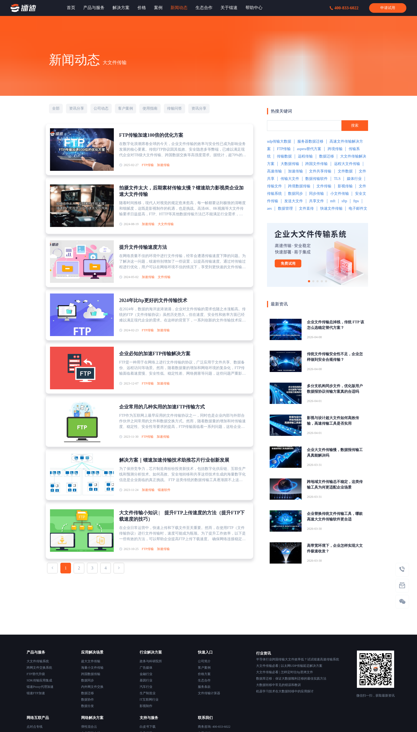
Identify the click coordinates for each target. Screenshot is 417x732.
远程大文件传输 (347, 164)
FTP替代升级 (36, 674)
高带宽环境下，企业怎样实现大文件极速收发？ (335, 548)
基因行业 (146, 680)
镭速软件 (164, 490)
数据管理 (285, 208)
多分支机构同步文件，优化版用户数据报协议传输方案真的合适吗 (335, 389)
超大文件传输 (90, 661)
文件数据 (345, 171)
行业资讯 (263, 653)
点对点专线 (35, 727)
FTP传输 (148, 165)
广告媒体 (146, 667)
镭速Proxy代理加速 (40, 687)
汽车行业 (146, 687)
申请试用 (387, 8)
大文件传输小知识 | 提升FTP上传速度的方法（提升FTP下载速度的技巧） (182, 516)
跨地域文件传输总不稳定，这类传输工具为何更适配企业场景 (335, 484)
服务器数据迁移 (310, 141)
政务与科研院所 (151, 661)
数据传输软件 (316, 179)
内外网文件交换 (92, 687)
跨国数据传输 (90, 674)
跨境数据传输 (299, 186)
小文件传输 (339, 194)
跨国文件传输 (316, 164)
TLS (337, 179)
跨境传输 (335, 149)
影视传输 (345, 186)
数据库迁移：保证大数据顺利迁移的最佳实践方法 (291, 678)
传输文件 (274, 186)
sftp (344, 201)
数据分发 (87, 706)
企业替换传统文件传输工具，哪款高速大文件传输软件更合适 (335, 516)
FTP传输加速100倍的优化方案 (151, 135)
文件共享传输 (320, 171)
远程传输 (305, 156)
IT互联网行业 (149, 699)
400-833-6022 (344, 8)
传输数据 (284, 156)
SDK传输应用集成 (39, 680)
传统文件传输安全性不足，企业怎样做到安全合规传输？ (335, 357)
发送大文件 (293, 201)
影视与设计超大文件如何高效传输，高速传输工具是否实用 (333, 420)
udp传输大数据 (279, 141)
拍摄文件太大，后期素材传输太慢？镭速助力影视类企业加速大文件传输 (181, 191)
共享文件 (316, 201)
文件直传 (306, 208)
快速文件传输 (331, 208)
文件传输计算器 (209, 693)
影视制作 (146, 706)
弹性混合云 (89, 727)
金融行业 (146, 674)
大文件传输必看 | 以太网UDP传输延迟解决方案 (289, 666)
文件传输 (164, 277)
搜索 (354, 125)
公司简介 (204, 661)
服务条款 (204, 687)
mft (332, 201)
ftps (356, 201)
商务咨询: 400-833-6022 (214, 727)
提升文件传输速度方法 (143, 247)
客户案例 (204, 667)
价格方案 (204, 674)
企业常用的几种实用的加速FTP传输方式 (162, 407)
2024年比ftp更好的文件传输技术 (153, 300)
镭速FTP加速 (36, 693)
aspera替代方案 (309, 149)
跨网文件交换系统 (39, 667)
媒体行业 (354, 179)
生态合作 (204, 680)
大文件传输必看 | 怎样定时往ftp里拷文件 (284, 672)
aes (269, 208)
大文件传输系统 (38, 661)
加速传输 (163, 165)
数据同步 (295, 194)
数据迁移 (326, 156)
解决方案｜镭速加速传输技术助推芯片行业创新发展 (174, 460)
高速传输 (274, 171)
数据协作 (87, 699)
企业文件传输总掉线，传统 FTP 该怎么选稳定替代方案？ (335, 325)
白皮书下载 (148, 727)
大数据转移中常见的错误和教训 (278, 685)
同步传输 (316, 194)
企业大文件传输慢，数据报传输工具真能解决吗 (335, 452)
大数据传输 (290, 164)
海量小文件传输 (92, 667)
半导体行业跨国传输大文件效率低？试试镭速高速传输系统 (297, 659)
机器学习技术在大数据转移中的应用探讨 (285, 691)
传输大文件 (290, 179)
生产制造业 (148, 693)
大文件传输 (166, 224)
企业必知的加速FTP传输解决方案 (154, 353)
